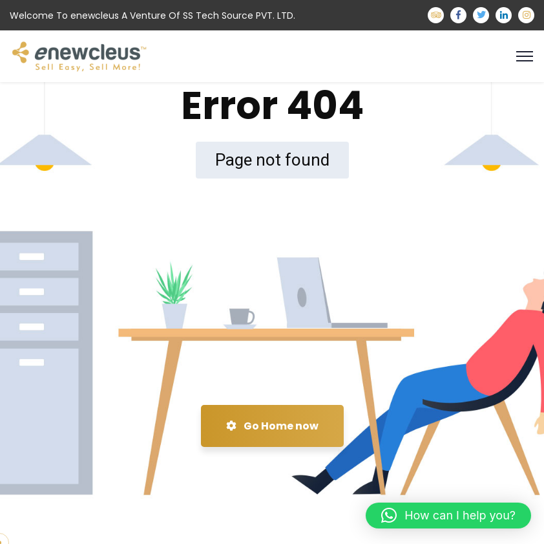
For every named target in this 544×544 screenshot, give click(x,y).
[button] (448, 515)
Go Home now (272, 426)
